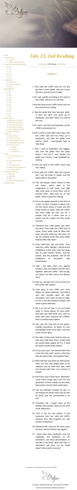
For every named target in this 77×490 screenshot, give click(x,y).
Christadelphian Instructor (16, 142)
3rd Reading (61, 64)
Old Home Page (9, 183)
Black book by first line (16, 120)
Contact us (12, 60)
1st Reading (42, 64)
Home (6, 55)
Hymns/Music (8, 118)
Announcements (9, 57)
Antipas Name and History (17, 62)
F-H (10, 71)
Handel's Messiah (14, 131)
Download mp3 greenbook (17, 181)
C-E (10, 69)
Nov (10, 113)
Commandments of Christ (16, 140)
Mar (10, 95)
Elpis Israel (16, 151)
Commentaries (8, 80)
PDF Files (12, 174)
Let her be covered (14, 169)
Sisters (6, 154)
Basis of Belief (13, 136)
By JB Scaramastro (14, 84)
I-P (9, 73)
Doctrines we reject (14, 138)
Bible (14, 147)
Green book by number (16, 127)
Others (11, 87)
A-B (10, 66)
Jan (10, 91)
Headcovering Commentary (17, 167)
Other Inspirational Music (16, 129)
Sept (10, 109)
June (10, 102)
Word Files (12, 176)
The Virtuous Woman (15, 160)
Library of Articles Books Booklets (15, 64)
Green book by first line (16, 125)
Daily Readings (9, 89)
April (10, 98)
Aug (10, 107)
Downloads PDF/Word (11, 172)
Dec (10, 116)
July (10, 104)
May (10, 100)
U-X (10, 78)
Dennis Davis (13, 82)
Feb (10, 93)
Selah (10, 163)
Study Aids (7, 134)
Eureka (15, 149)
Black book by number (16, 122)
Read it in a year (14, 145)
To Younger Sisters (14, 165)
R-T (10, 75)
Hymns (11, 178)
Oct (10, 111)
